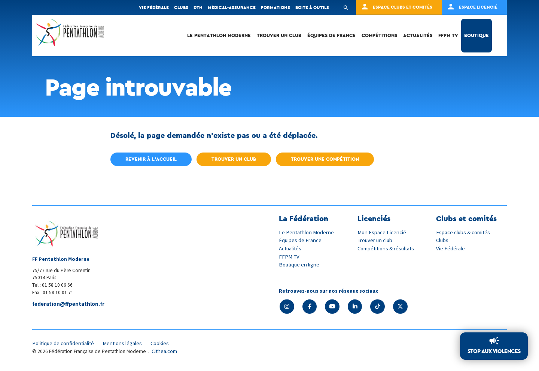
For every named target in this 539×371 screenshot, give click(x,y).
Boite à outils (312, 7)
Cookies (164, 343)
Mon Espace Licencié (382, 232)
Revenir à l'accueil (151, 159)
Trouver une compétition (325, 159)
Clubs (181, 7)
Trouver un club (279, 35)
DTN (198, 7)
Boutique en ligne (300, 264)
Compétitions (379, 35)
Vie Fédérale (450, 247)
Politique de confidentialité (64, 343)
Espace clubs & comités (463, 232)
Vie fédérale (154, 7)
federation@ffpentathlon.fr (69, 304)
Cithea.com (165, 351)
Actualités (417, 35)
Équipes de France (331, 35)
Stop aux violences (494, 351)
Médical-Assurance (232, 7)
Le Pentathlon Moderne (219, 35)
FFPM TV (448, 35)
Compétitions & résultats (387, 247)
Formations (275, 7)
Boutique (476, 35)
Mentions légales (126, 343)
